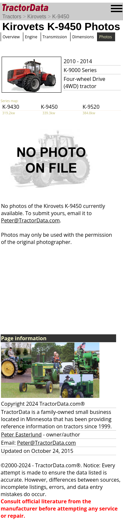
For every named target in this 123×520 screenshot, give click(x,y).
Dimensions (83, 37)
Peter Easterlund (21, 434)
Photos (105, 37)
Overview (11, 37)
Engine (31, 37)
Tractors (11, 16)
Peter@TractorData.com (30, 220)
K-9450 (60, 16)
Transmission (55, 37)
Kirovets (36, 16)
